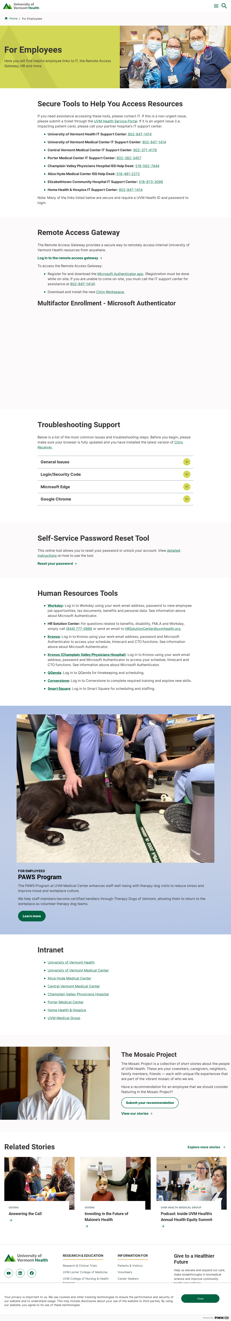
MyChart (218, 4)
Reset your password (55, 587)
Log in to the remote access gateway (68, 279)
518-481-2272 (128, 195)
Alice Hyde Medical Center (69, 883)
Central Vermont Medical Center (74, 891)
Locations (143, 22)
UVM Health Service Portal (115, 143)
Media (122, 1196)
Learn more (138, 808)
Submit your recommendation (150, 1007)
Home (13, 40)
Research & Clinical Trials (80, 1170)
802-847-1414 (140, 156)
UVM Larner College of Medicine (85, 1177)
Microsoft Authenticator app (120, 295)
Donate (148, 4)
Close (200, 1298)
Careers (165, 4)
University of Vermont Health (71, 867)
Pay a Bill (64, 4)
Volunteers (125, 1177)
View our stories (135, 1018)
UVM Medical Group (64, 923)
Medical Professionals (132, 1190)
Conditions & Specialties (115, 22)
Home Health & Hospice (67, 915)
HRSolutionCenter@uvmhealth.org (152, 652)
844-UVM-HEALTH (27, 1192)
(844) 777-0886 (79, 652)
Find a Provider (82, 22)
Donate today (189, 1199)
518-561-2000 (186, 1267)
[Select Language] (187, 4)
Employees (125, 1203)
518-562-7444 (147, 187)
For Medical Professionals (119, 4)
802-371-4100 (128, 1263)
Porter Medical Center (66, 907)
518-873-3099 (151, 203)
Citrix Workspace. (110, 313)
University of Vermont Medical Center (78, 875)
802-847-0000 (14, 1267)
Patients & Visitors (167, 22)
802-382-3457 (129, 179)
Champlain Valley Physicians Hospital (78, 899)
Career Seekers (128, 1183)
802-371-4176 (145, 171)
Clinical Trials (86, 4)
